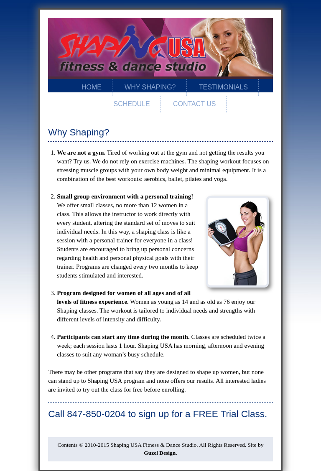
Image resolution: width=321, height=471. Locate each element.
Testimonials (223, 87)
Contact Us (194, 103)
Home (92, 87)
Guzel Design (160, 453)
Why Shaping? (150, 87)
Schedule (132, 103)
